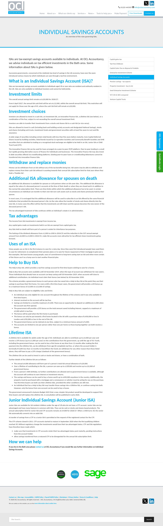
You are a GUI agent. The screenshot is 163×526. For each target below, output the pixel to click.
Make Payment (120, 13)
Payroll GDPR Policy (51, 497)
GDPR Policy (39, 497)
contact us (40, 447)
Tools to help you (104, 13)
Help (96, 497)
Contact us (149, 13)
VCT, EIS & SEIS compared (119, 95)
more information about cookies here (45, 503)
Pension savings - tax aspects (120, 82)
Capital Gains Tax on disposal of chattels (124, 68)
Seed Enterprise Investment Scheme (123, 90)
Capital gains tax (116, 59)
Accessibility (29, 497)
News (91, 13)
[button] (160, 141)
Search (149, 519)
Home (42, 13)
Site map (21, 497)
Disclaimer (63, 497)
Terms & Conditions (86, 497)
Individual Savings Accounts (120, 77)
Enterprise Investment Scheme (121, 73)
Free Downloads (136, 13)
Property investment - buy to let (121, 86)
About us (51, 13)
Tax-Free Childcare (116, 64)
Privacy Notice (73, 497)
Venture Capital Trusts (118, 99)
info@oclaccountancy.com (144, 7)
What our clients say (66, 13)
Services (82, 13)
